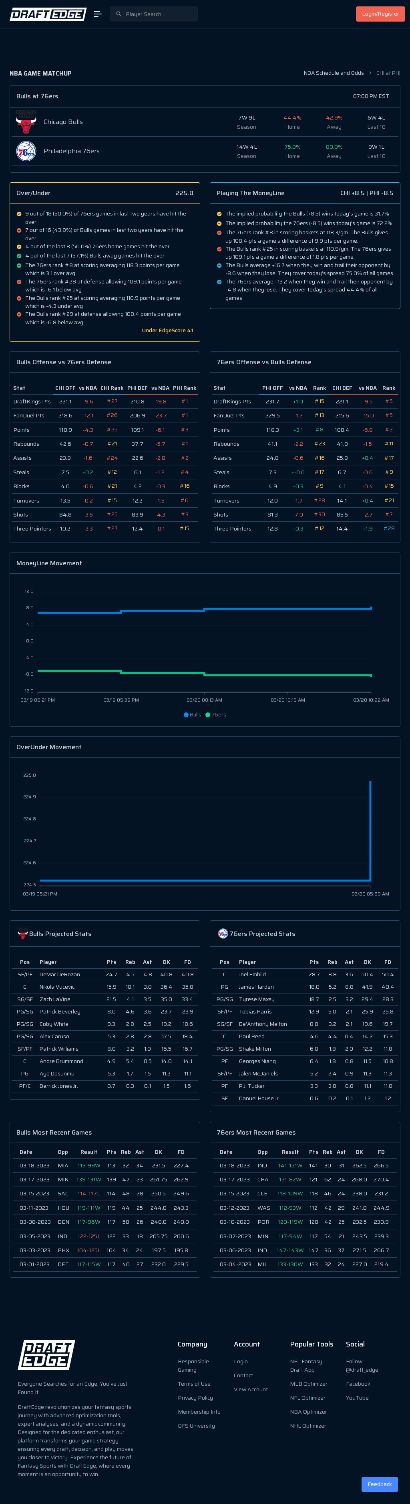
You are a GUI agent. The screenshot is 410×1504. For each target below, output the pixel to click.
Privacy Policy (195, 1397)
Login (241, 1361)
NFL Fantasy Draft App (306, 1365)
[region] (105, 1210)
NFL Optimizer (308, 1397)
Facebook (358, 1383)
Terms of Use (194, 1383)
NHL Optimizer (308, 1425)
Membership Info (199, 1411)
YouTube (357, 1397)
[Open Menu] (97, 14)
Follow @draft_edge (362, 1365)
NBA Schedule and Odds (334, 73)
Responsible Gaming (193, 1365)
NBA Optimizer (308, 1411)
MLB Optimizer (309, 1383)
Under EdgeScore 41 (167, 330)
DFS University (196, 1425)
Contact (243, 1375)
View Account (251, 1389)
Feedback (380, 1484)
